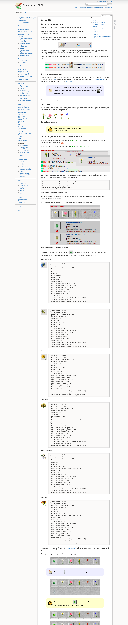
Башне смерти (73, 140)
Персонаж (21, 36)
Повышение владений (26, 168)
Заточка (22, 161)
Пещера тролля (22, 128)
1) (82, 136)
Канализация (23, 88)
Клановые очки (22, 202)
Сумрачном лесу (84, 146)
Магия (20, 180)
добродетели (69, 81)
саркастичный (99, 79)
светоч (54, 79)
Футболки (22, 176)
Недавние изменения (80, 7)
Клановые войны (23, 199)
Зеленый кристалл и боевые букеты (102, 33)
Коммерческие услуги (24, 71)
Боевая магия (24, 182)
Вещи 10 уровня (24, 149)
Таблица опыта (22, 20)
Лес (19, 124)
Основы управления (24, 22)
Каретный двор (22, 114)
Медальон (23, 45)
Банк (19, 104)
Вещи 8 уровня (24, 145)
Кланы (20, 197)
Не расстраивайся (71, 548)
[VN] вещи (23, 164)
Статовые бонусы (25, 50)
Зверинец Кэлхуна (25, 86)
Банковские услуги (23, 79)
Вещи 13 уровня (24, 150)
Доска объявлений (24, 107)
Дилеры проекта (22, 69)
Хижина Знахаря (22, 140)
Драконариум (23, 85)
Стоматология (22, 135)
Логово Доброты (24, 93)
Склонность (23, 41)
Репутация (23, 62)
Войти (110, 1)
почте (62, 142)
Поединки (22, 48)
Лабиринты (21, 83)
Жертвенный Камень (24, 109)
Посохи (22, 156)
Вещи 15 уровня (24, 154)
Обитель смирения (25, 95)
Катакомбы (23, 90)
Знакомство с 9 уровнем (25, 33)
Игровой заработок (25, 64)
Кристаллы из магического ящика (101, 30)
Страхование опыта (26, 55)
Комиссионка (21, 116)
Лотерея (20, 126)
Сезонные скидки (25, 66)
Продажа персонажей (26, 76)
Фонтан (20, 136)
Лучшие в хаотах (23, 123)
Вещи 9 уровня (24, 147)
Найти (110, 4)
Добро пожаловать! (24, 29)
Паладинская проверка (26, 53)
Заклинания (23, 183)
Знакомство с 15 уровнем (25, 34)
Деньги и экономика (23, 59)
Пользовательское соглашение (27, 17)
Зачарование (23, 163)
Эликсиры (22, 190)
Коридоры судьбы (25, 92)
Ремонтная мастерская (24, 133)
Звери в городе (22, 112)
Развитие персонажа (26, 38)
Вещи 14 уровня (24, 152)
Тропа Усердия (24, 98)
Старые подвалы (24, 97)
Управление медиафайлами (95, 7)
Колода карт (23, 187)
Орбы (21, 194)
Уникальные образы (25, 73)
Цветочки (95, 26)
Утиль (19, 138)
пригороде (73, 146)
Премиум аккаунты (23, 78)
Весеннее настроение (24, 26)
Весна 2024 (28, 12)
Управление (102, 1)
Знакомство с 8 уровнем (25, 31)
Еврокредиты (23, 60)
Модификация (24, 166)
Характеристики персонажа (27, 40)
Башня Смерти (22, 106)
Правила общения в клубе (27, 19)
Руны (21, 171)
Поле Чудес (21, 130)
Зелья (21, 192)
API (19, 210)
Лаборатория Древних (24, 118)
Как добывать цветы (99, 28)
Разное (20, 206)
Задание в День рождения (27, 208)
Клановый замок (22, 201)
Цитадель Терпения (25, 100)
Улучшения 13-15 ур (25, 173)
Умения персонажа (25, 43)
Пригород (20, 131)
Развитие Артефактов (26, 169)
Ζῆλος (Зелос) (24, 185)
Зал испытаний (22, 111)
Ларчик (20, 119)
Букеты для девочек (98, 24)
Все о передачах (24, 46)
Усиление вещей (23, 159)
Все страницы (108, 7)
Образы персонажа (25, 52)
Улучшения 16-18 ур (25, 175)
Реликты (22, 188)
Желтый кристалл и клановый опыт (102, 37)
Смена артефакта (25, 74)
